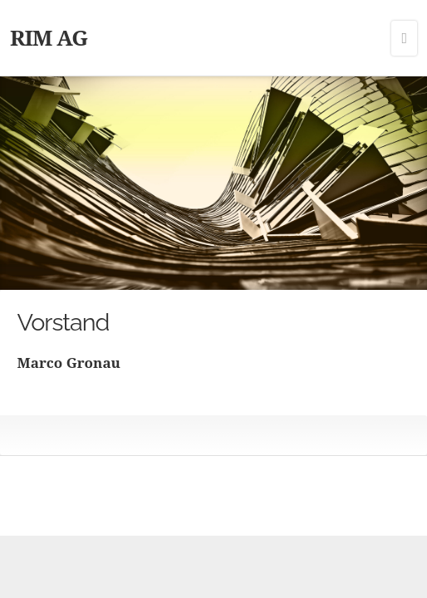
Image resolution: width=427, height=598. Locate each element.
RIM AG (48, 37)
